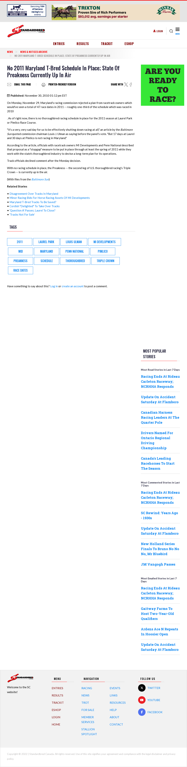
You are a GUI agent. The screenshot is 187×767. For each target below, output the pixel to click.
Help (113, 710)
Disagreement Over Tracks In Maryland (33, 193)
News (10, 52)
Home (56, 724)
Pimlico (103, 251)
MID (20, 251)
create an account (73, 286)
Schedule (47, 261)
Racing (86, 688)
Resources (118, 702)
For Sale (87, 710)
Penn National (74, 251)
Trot (85, 702)
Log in (54, 286)
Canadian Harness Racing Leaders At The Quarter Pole (160, 417)
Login (160, 31)
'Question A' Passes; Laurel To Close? (32, 210)
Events (115, 688)
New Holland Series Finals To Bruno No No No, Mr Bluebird (160, 549)
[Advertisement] (160, 167)
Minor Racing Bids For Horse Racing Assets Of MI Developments (49, 197)
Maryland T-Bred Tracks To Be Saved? (32, 202)
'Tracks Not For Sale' (22, 214)
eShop (129, 44)
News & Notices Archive (33, 52)
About (114, 717)
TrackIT (107, 44)
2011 (20, 242)
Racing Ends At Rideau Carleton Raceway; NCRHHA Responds (160, 381)
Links (113, 695)
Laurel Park (46, 242)
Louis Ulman (74, 242)
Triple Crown (105, 261)
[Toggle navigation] (177, 31)
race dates (20, 270)
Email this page (22, 84)
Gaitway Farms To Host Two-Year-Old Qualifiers (157, 613)
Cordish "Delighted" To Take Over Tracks (34, 206)
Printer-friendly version (62, 84)
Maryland (46, 251)
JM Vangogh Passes (158, 564)
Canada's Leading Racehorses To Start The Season (158, 463)
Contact (116, 724)
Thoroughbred (75, 261)
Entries (59, 44)
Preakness (21, 261)
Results (83, 44)
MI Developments (105, 242)
